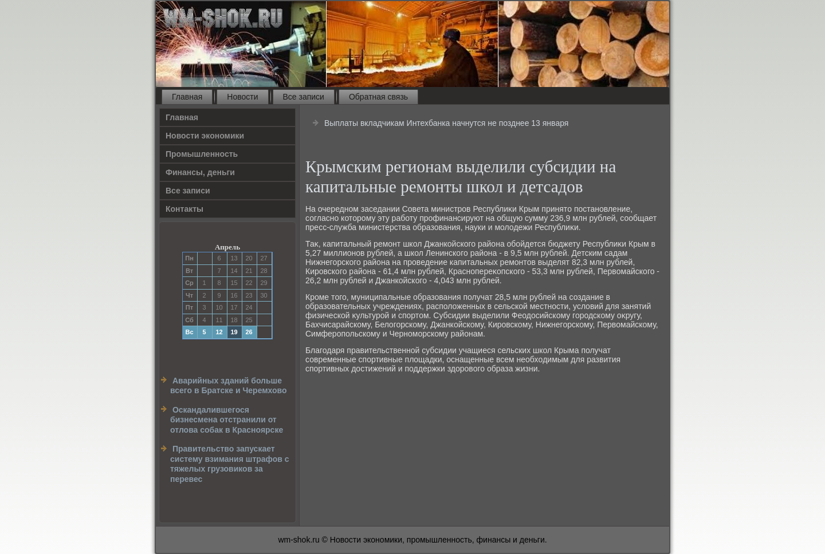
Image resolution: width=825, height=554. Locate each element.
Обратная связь (378, 96)
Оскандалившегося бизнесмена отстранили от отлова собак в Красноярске (226, 419)
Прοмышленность (202, 154)
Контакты (184, 208)
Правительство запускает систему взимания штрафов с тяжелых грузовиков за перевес (229, 464)
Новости (242, 96)
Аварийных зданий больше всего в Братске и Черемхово (228, 385)
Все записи (303, 96)
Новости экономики (205, 135)
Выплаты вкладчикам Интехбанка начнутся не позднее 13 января (446, 123)
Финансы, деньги (200, 172)
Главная (187, 96)
